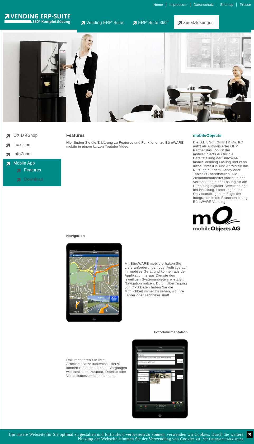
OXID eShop (25, 135)
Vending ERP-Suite (104, 22)
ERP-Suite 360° (153, 22)
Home (158, 5)
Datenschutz (204, 5)
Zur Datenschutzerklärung (222, 439)
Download (33, 179)
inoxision (21, 144)
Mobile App (24, 163)
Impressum (178, 5)
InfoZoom (22, 154)
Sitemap (226, 5)
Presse (245, 5)
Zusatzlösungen (198, 22)
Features (32, 170)
